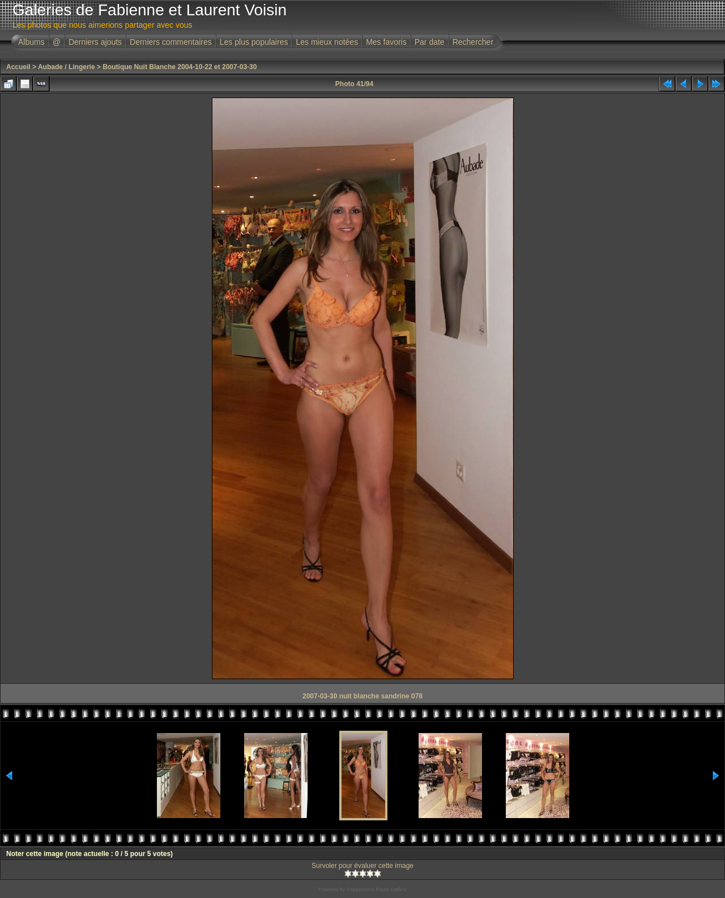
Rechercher (473, 41)
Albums (31, 41)
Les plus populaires (254, 41)
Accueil (18, 67)
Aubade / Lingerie (66, 67)
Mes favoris (386, 41)
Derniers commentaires (171, 41)
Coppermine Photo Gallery (377, 889)
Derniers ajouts (95, 41)
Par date (430, 41)
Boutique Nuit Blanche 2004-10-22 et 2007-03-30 (180, 67)
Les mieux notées (327, 41)
